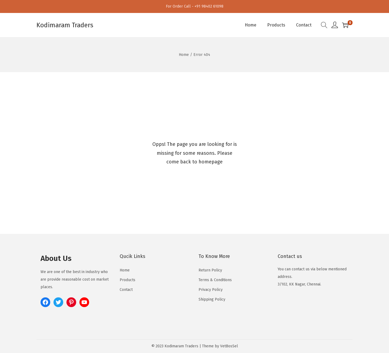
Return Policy (210, 270)
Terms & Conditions (215, 280)
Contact (126, 289)
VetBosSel (229, 346)
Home (184, 54)
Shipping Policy (212, 299)
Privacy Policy (211, 289)
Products (127, 280)
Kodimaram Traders (64, 25)
